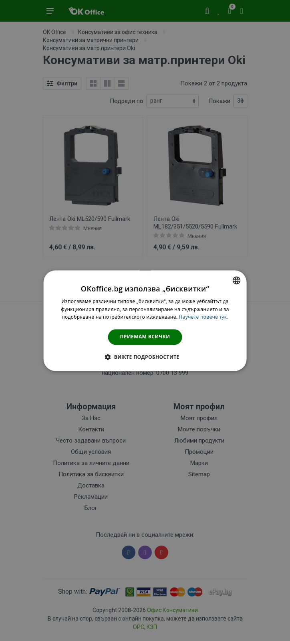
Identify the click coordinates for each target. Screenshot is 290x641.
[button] (145, 357)
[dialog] (145, 320)
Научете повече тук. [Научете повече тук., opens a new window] (203, 317)
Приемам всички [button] (145, 337)
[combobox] (236, 280)
